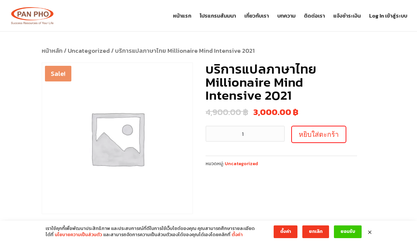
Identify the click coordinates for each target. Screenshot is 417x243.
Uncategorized (89, 50)
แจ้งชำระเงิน (347, 16)
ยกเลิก (316, 231)
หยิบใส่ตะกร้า (319, 134)
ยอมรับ (347, 231)
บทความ (286, 16)
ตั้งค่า (237, 235)
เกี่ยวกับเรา (256, 16)
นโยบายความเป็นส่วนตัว (78, 235)
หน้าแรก (182, 16)
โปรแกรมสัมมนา (218, 16)
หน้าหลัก (52, 50)
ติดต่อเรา (314, 16)
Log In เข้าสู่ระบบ (388, 16)
